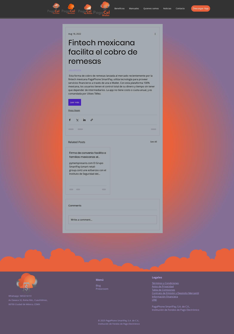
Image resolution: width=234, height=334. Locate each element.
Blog (98, 285)
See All (153, 141)
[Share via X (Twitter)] (77, 119)
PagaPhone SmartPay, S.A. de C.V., (171, 306)
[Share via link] (91, 119)
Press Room (74, 110)
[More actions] (155, 33)
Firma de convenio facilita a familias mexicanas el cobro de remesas (87, 155)
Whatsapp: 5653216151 (20, 296)
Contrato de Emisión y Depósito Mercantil (175, 293)
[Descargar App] (200, 8)
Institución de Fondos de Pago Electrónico (175, 309)
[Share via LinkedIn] (84, 119)
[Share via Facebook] (69, 119)
